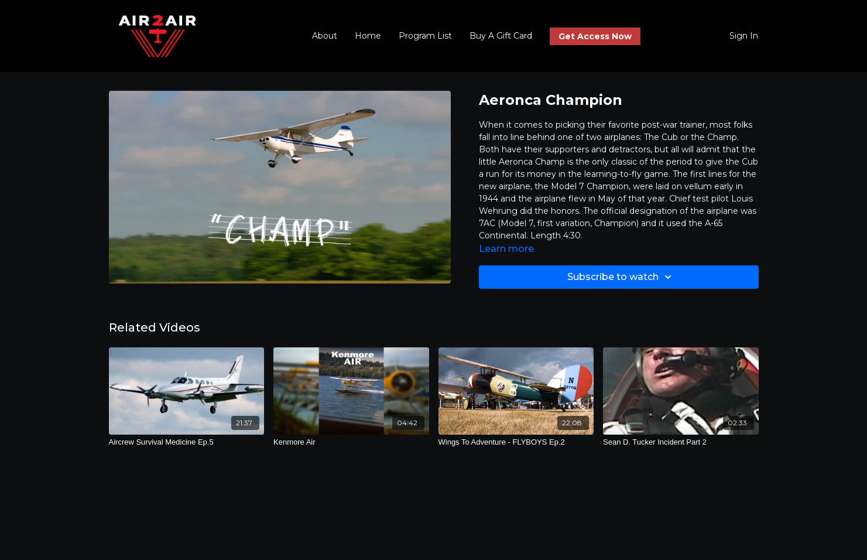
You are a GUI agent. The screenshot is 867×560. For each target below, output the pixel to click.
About (324, 35)
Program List (425, 35)
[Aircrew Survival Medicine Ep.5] (187, 442)
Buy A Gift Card (501, 35)
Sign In (743, 35)
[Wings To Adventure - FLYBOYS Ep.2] (516, 442)
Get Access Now (595, 36)
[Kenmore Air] (351, 442)
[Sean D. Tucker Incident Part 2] (681, 442)
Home (368, 35)
